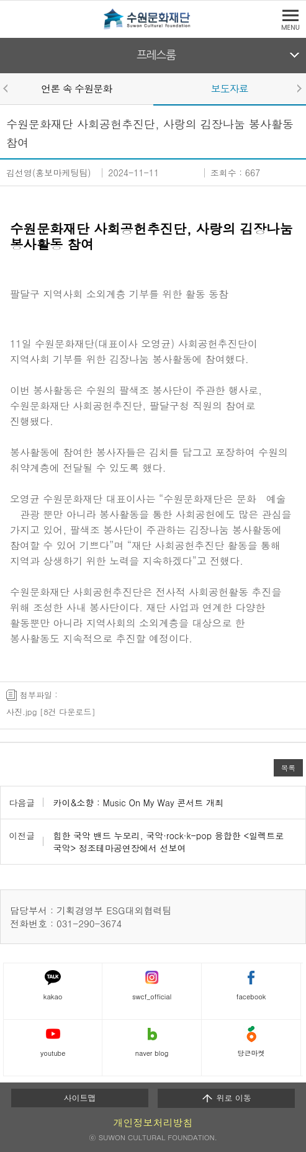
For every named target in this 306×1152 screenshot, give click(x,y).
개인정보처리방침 (153, 1122)
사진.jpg (21, 712)
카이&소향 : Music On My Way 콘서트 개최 (138, 802)
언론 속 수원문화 (76, 88)
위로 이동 (226, 1098)
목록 (288, 768)
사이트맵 (79, 1098)
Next (298, 88)
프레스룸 (156, 55)
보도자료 (229, 88)
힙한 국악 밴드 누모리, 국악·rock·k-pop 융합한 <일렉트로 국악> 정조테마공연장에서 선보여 (168, 841)
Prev (7, 88)
